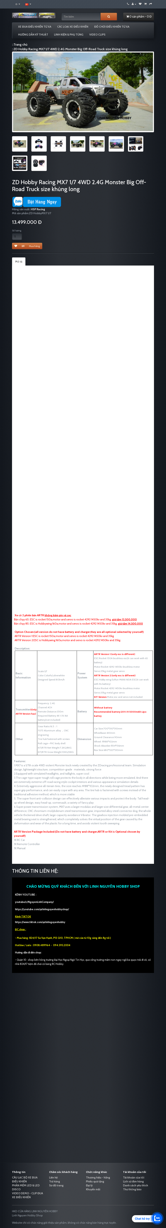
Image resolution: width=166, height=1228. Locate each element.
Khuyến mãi (93, 1189)
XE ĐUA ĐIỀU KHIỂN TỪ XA (34, 26)
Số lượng (16, 230)
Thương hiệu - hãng (98, 1177)
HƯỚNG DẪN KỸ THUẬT (33, 34)
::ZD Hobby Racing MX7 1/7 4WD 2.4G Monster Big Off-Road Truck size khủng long (70, 49)
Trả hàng (54, 1181)
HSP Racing (38, 209)
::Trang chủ (19, 44)
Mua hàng (34, 246)
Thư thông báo (132, 1189)
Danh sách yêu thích (135, 1185)
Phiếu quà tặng (95, 1181)
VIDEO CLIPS (97, 34)
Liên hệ (53, 1177)
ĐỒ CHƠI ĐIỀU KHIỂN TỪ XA (111, 26)
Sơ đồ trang (56, 1185)
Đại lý (89, 1185)
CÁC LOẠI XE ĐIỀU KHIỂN (72, 26)
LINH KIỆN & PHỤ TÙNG (68, 34)
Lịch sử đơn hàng (133, 1181)
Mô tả (18, 261)
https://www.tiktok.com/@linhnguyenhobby (40, 922)
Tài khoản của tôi (133, 1177)
